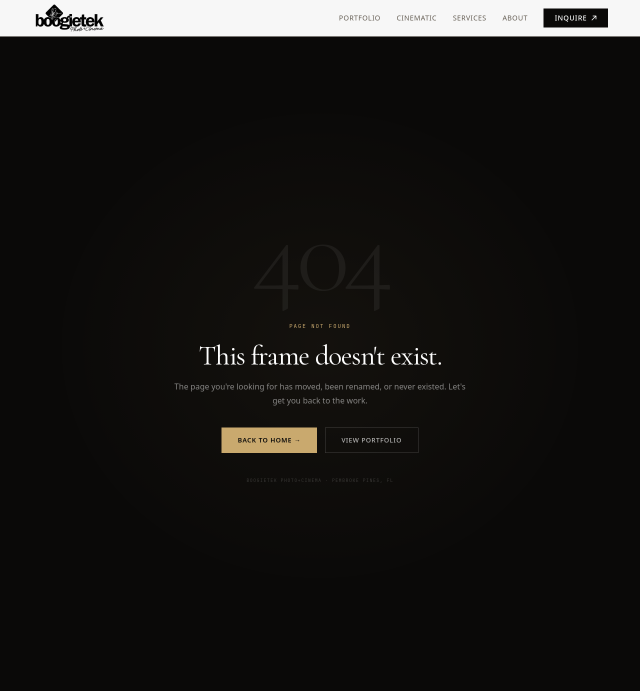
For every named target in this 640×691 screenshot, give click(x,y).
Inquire (575, 17)
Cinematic (416, 17)
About (515, 17)
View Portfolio (372, 440)
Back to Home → (269, 440)
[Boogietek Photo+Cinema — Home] (87, 18)
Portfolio (359, 17)
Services (469, 17)
